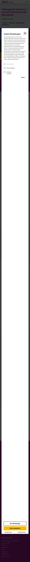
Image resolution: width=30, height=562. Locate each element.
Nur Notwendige (15, 523)
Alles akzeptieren (15, 528)
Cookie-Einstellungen (12, 34)
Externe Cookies (8, 72)
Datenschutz (22, 532)
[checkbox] (5, 64)
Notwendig (9, 64)
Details (23, 77)
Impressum (8, 532)
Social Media (9, 68)
